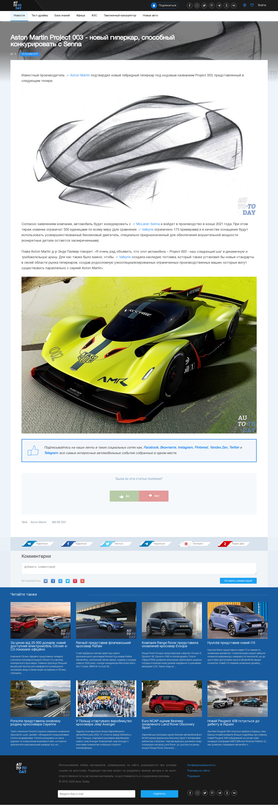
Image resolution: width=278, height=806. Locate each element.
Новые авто (150, 16)
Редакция (193, 777)
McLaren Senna (148, 224)
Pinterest (201, 447)
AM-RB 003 (59, 522)
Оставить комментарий (238, 581)
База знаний (62, 16)
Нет (153, 496)
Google (82, 582)
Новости (19, 16)
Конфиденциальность (201, 766)
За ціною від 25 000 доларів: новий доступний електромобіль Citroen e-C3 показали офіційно (39, 647)
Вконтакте (168, 447)
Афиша (80, 16)
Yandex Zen (218, 447)
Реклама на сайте (198, 772)
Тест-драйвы (39, 16)
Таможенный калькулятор (120, 16)
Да (124, 496)
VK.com (45, 582)
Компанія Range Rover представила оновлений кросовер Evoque (170, 646)
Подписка (159, 795)
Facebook (151, 447)
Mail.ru (60, 582)
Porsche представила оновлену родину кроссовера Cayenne (35, 724)
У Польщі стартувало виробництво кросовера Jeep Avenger (104, 724)
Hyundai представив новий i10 (231, 644)
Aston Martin (80, 75)
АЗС (94, 16)
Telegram (51, 453)
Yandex (75, 582)
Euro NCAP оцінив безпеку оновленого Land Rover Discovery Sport (168, 726)
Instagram (185, 447)
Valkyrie (147, 229)
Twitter (234, 447)
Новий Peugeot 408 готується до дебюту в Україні (233, 724)
